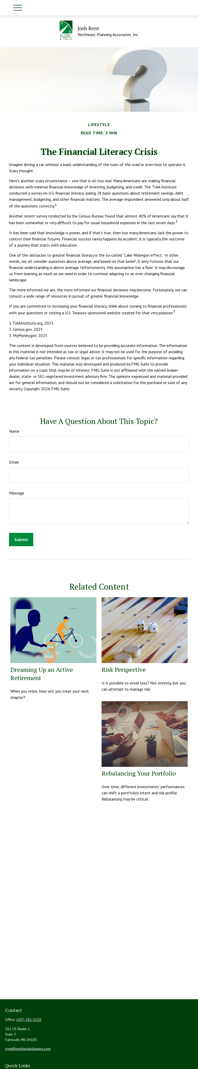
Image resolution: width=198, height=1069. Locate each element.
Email (14, 462)
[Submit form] (21, 539)
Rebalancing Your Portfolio (139, 773)
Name (14, 431)
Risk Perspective (124, 669)
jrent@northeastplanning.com (28, 1048)
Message (16, 493)
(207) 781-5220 (28, 1019)
